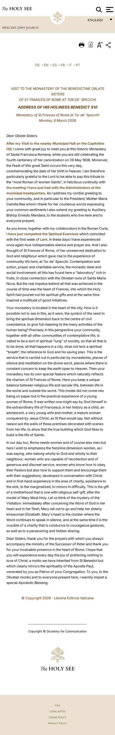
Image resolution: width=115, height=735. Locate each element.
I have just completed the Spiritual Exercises (42, 234)
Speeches (9, 28)
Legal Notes (57, 711)
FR (63, 65)
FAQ (57, 705)
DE (37, 65)
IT (70, 65)
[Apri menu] (109, 9)
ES (55, 65)
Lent (43, 239)
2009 (22, 28)
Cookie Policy (57, 717)
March (32, 28)
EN (46, 65)
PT (78, 65)
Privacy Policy (57, 723)
